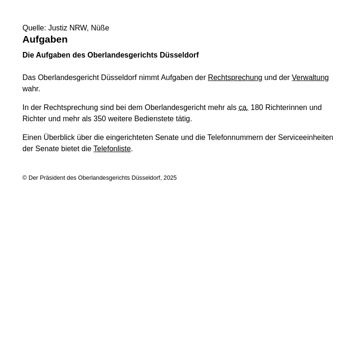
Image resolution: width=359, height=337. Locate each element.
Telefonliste (112, 149)
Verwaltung (310, 77)
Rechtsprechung (235, 77)
